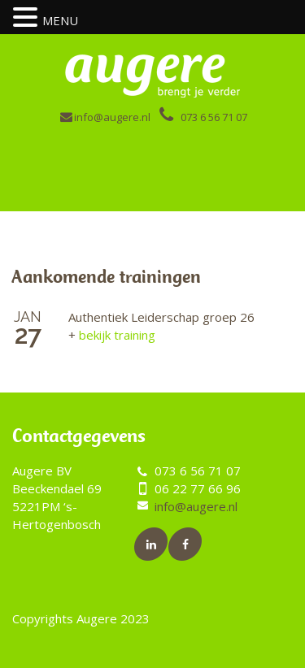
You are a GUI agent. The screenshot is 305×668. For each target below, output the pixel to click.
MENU (60, 20)
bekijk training (111, 335)
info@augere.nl (112, 117)
